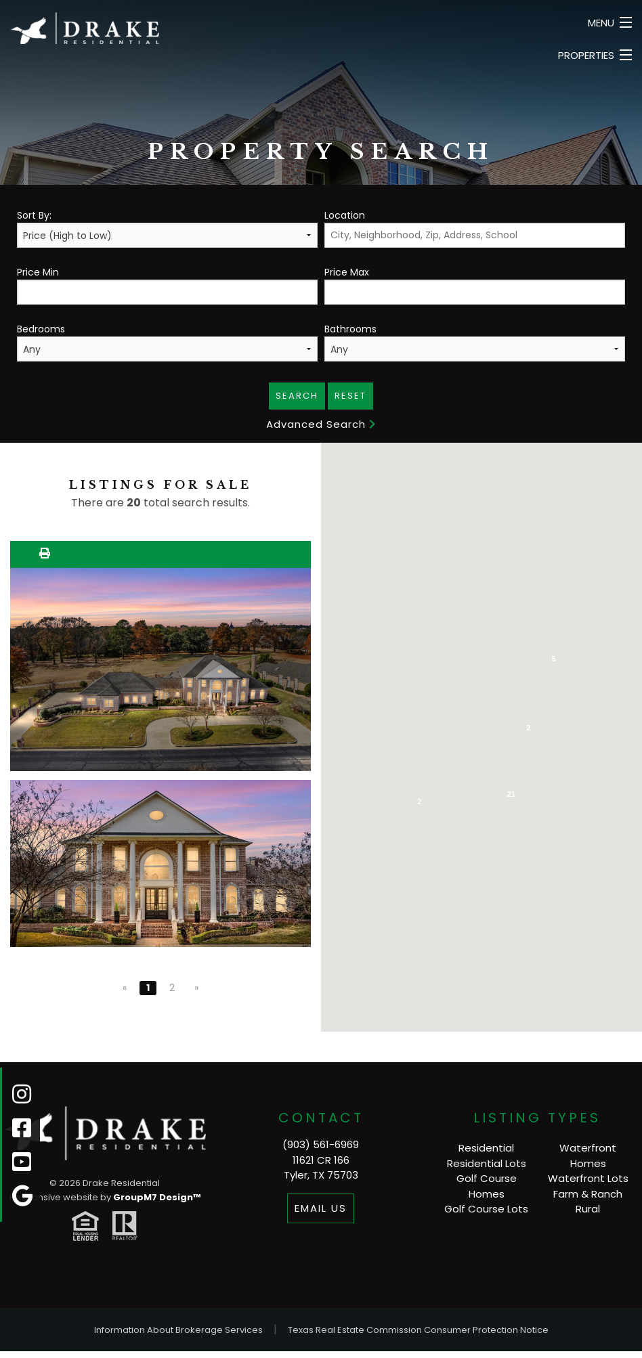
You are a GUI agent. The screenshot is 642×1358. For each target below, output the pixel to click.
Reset (350, 395)
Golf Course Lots (486, 1209)
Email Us (321, 1208)
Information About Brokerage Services (178, 1329)
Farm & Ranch (587, 1194)
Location (474, 228)
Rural (588, 1209)
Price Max (474, 285)
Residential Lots (486, 1163)
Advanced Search (321, 424)
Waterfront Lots (588, 1178)
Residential (486, 1148)
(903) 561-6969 (320, 1144)
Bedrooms (167, 342)
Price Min (167, 285)
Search (297, 395)
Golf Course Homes (486, 1186)
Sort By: (167, 228)
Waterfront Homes (587, 1155)
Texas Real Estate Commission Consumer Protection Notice (418, 1329)
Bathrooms (474, 342)
